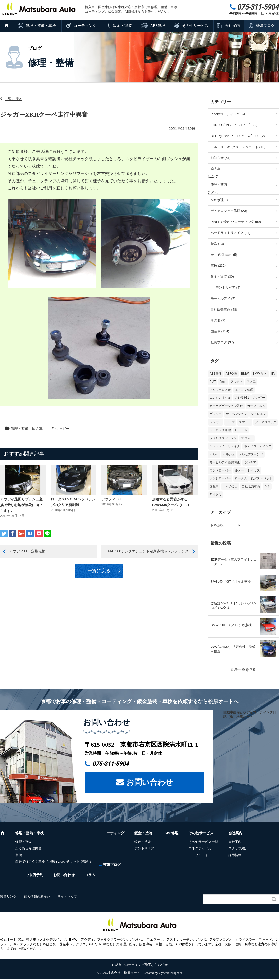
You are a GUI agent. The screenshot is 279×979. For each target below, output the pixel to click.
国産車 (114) (220, 331)
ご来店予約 (34, 875)
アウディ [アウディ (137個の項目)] (236, 382)
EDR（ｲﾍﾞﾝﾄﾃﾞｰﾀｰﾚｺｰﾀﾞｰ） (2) (234, 125)
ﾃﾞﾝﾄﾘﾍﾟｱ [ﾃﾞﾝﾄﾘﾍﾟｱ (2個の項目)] (216, 494)
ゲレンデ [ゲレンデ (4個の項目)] (216, 414)
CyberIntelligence (170, 973)
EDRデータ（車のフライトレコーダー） (234, 562)
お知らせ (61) (221, 158)
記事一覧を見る (243, 669)
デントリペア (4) (228, 287)
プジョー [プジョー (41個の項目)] (247, 438)
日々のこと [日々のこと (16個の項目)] (230, 486)
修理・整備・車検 (41, 26)
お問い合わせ (149, 782)
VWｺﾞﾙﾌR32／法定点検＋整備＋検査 (233, 649)
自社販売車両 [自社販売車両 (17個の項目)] (251, 486)
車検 (18, 855)
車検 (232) (218, 265)
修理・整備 (19, 429)
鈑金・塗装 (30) (222, 276)
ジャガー (62, 429)
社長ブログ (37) (222, 342)
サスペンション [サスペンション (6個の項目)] (236, 414)
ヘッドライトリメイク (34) (230, 233)
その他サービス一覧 (203, 842)
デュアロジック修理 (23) (229, 211)
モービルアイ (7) (223, 298)
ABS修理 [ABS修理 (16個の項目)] (216, 373)
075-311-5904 (110, 763)
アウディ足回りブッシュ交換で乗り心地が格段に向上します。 (21, 505)
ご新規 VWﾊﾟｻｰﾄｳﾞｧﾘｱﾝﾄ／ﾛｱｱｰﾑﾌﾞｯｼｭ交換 (234, 605)
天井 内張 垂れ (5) (224, 255)
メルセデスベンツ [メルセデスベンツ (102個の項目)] (251, 454)
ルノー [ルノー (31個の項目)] (239, 470)
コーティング (85, 26)
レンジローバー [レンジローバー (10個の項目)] (220, 478)
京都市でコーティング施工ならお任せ (140, 965)
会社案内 (232, 26)
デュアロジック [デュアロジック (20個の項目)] (265, 422)
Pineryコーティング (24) (229, 114)
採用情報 (234, 855)
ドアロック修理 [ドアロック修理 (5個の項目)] (220, 430)
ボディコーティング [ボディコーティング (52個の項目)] (257, 446)
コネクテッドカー (201, 848)
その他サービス (195, 26)
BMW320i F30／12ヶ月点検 (231, 625)
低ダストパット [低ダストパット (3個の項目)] (261, 478)
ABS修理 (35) (221, 200)
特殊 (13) (217, 244)
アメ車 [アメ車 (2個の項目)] (251, 382)
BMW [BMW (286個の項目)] (245, 373)
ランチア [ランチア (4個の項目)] (250, 462)
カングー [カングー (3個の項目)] (259, 398)
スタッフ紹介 (238, 848)
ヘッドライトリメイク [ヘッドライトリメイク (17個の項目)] (225, 446)
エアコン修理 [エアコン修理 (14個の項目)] (244, 390)
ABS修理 (157, 26)
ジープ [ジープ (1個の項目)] (230, 422)
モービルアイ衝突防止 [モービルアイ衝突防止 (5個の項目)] (225, 462)
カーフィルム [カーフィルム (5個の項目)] (256, 406)
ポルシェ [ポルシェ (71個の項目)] (229, 454)
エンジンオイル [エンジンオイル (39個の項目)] (220, 398)
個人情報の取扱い (37, 896)
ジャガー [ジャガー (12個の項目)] (216, 422)
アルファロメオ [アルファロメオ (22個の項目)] (220, 390)
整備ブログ (265, 26)
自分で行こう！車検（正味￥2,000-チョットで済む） (54, 861)
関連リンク (8, 896)
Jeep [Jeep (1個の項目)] (223, 382)
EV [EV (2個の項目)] (273, 373)
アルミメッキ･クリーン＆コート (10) (238, 147)
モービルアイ (198, 855)
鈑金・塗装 (122, 26)
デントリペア (144, 848)
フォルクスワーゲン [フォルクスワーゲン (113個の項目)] (223, 438)
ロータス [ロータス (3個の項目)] (241, 478)
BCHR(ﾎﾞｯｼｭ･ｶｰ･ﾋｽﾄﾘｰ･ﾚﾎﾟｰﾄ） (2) (238, 136)
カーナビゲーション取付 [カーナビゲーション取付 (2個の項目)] (226, 406)
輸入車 (37, 429)
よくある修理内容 (28, 848)
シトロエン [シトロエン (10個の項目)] (258, 414)
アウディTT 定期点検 (27, 551)
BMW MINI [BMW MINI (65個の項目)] (260, 373)
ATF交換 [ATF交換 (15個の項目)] (231, 373)
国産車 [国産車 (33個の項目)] (214, 486)
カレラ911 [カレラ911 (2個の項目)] (242, 398)
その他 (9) (218, 320)
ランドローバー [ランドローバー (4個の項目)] (220, 470)
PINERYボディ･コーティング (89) (236, 222)
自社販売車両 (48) (224, 309)
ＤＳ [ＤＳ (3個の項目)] (267, 486)
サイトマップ (67, 896)
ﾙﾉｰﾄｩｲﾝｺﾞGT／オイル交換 (231, 581)
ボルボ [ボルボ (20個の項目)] (214, 454)
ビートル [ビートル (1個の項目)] (241, 430)
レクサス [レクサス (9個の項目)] (254, 470)
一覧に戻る (13, 99)
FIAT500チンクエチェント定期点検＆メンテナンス (148, 551)
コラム (90, 875)
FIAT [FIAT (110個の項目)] (213, 382)
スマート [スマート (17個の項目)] (245, 422)
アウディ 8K (111, 499)
